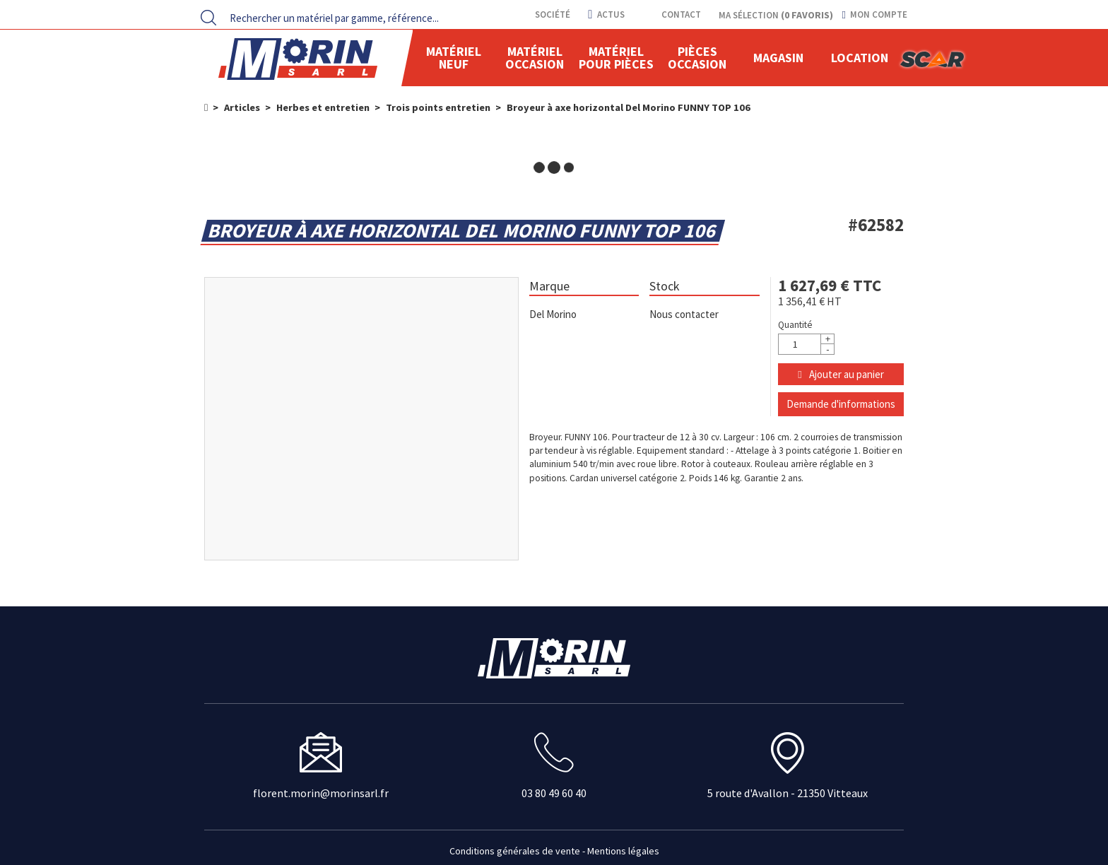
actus (606, 14)
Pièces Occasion (697, 57)
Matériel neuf (453, 57)
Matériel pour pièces (616, 57)
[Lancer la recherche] (208, 17)
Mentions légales (623, 851)
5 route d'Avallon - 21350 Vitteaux (787, 794)
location (859, 57)
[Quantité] (806, 344)
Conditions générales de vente (514, 851)
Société (551, 14)
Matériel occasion (534, 57)
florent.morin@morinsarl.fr (321, 794)
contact (680, 14)
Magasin (778, 57)
